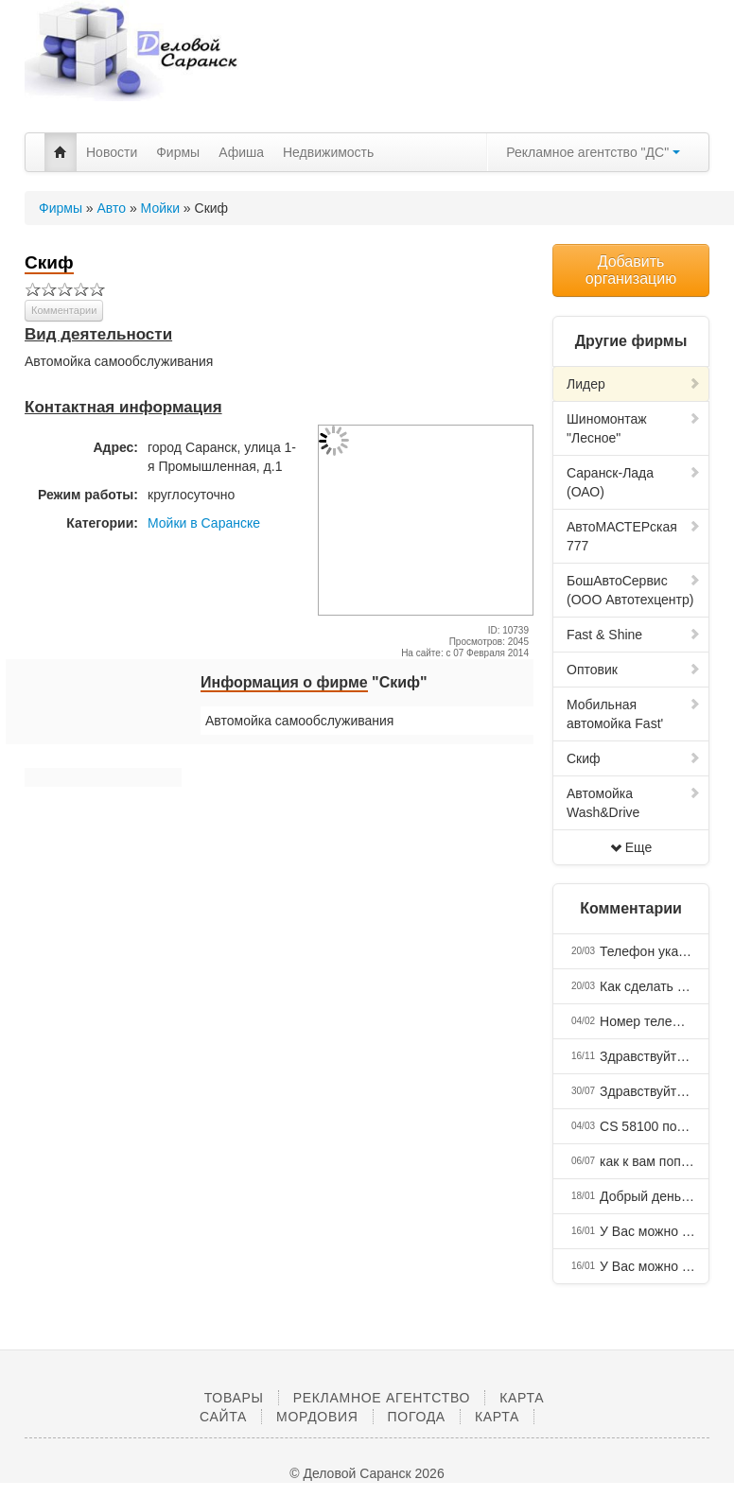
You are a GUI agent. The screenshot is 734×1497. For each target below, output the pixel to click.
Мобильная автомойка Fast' (634, 714)
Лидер (634, 384)
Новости (111, 152)
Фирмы (178, 152)
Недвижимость (328, 152)
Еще (631, 847)
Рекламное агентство (381, 1397)
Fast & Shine (634, 634)
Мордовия (317, 1416)
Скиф (634, 758)
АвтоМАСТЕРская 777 (634, 536)
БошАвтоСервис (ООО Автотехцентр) (634, 590)
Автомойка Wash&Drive (634, 803)
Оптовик (634, 669)
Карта (497, 1416)
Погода (417, 1416)
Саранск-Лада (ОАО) (634, 482)
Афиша (241, 152)
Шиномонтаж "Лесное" (634, 428)
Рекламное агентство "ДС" (593, 152)
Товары (234, 1397)
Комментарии (63, 310)
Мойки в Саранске (204, 523)
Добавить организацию (630, 270)
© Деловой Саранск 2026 (366, 1473)
